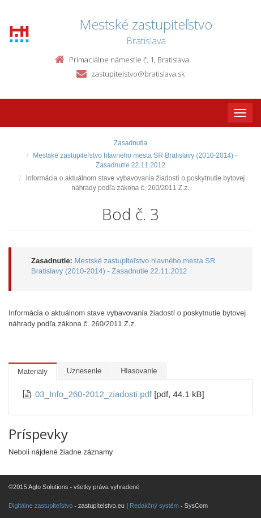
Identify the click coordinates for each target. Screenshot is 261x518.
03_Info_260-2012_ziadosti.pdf (94, 394)
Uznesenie (84, 371)
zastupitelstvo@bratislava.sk (138, 74)
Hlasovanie (139, 371)
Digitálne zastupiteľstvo (40, 505)
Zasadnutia (130, 143)
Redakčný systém (154, 505)
